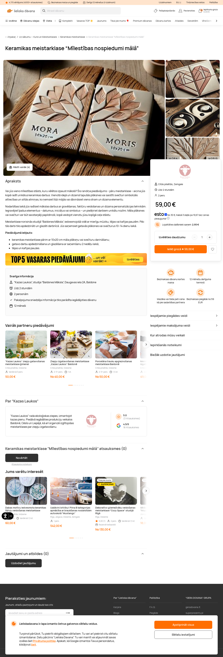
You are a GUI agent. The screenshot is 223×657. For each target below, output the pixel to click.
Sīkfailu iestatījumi (183, 634)
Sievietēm (192, 20)
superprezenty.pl (194, 612)
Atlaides (179, 20)
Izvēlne (11, 20)
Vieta (47, 20)
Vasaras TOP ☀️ (85, 20)
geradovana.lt (193, 607)
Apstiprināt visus (183, 625)
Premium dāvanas (142, 20)
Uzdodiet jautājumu (23, 563)
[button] (146, 344)
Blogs (116, 612)
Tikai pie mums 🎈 (119, 20)
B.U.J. (178, 2)
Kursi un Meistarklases (45, 36)
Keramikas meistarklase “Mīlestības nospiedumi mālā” (116, 36)
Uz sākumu (25, 36)
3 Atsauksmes (131, 418)
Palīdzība (213, 2)
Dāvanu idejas (29, 20)
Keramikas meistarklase (72, 36)
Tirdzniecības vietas (195, 2)
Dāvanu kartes (163, 20)
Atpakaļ (11, 36)
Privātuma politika (44, 641)
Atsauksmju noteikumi (22, 464)
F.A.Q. (153, 607)
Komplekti (66, 20)
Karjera (117, 607)
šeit (33, 644)
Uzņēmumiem (165, 2)
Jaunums (101, 20)
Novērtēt (21, 458)
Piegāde (154, 612)
